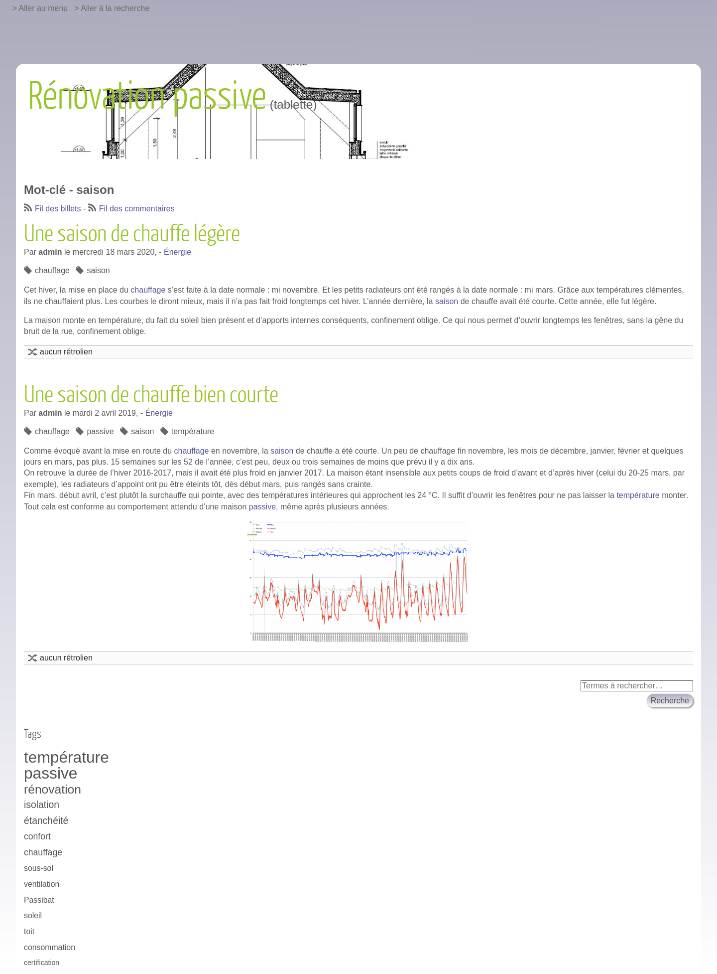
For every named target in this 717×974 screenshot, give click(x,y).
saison (98, 270)
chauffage (52, 270)
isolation (41, 804)
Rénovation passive (147, 97)
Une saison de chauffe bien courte (151, 395)
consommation (49, 947)
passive (100, 431)
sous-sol (38, 868)
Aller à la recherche (115, 8)
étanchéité (46, 820)
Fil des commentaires (137, 208)
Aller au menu (43, 8)
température (192, 431)
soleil (33, 915)
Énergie (177, 252)
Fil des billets (58, 208)
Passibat (39, 900)
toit (29, 931)
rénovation (52, 789)
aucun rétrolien (66, 351)
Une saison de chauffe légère (132, 234)
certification (41, 963)
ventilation (41, 884)
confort (37, 836)
